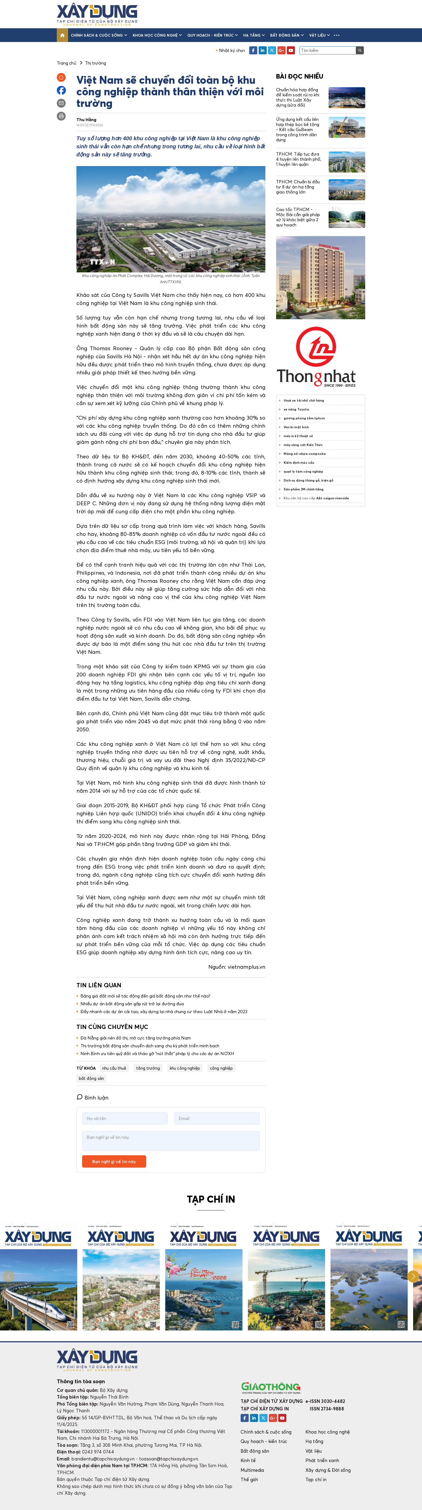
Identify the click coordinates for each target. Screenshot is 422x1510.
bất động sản (91, 1078)
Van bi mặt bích (296, 427)
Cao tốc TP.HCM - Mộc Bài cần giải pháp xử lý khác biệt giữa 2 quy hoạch (298, 217)
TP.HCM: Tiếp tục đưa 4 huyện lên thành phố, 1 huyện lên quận (298, 159)
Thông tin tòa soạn (81, 1381)
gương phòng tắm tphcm (304, 418)
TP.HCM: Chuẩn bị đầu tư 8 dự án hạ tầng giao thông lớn (298, 187)
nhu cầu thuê (114, 1068)
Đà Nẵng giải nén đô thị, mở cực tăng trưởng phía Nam (135, 1038)
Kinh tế (248, 1460)
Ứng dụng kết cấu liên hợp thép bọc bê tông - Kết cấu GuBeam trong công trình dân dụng (297, 130)
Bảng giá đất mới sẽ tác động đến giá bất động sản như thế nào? (145, 996)
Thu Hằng (86, 119)
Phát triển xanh (322, 1460)
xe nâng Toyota (296, 409)
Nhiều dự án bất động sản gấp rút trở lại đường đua (132, 1003)
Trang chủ (66, 63)
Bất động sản (287, 35)
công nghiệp (221, 1068)
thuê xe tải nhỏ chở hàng (304, 400)
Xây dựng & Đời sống (328, 1470)
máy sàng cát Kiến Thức (303, 445)
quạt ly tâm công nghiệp (303, 471)
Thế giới (249, 1479)
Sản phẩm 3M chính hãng (303, 489)
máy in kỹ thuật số (298, 436)
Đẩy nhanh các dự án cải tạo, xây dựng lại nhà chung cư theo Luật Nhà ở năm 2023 (163, 1011)
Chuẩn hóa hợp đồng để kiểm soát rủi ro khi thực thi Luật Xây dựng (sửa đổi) (297, 97)
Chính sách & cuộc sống (99, 35)
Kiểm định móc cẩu (299, 463)
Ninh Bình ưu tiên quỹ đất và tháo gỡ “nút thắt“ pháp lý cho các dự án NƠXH (157, 1053)
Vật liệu (319, 35)
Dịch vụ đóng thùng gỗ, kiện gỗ (308, 480)
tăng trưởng (148, 1068)
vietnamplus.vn (246, 967)
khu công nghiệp (185, 1068)
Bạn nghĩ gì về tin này (114, 1161)
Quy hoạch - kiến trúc (212, 35)
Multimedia (252, 1470)
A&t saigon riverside (332, 498)
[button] (336, 35)
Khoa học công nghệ (157, 35)
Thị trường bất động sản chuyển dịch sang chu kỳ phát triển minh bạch (149, 1045)
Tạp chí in (315, 1479)
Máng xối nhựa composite (305, 454)
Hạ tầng (254, 35)
